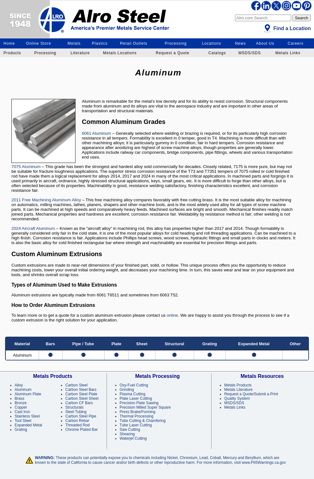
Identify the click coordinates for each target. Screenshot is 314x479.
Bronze (21, 403)
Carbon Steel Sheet (82, 398)
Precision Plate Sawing (139, 403)
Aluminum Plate (28, 394)
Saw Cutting (130, 429)
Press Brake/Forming (137, 412)
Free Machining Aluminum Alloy (51, 199)
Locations (211, 43)
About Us (265, 43)
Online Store (38, 43)
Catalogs (217, 53)
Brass (19, 398)
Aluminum (101, 133)
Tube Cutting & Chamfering (143, 420)
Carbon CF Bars (79, 403)
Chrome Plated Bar (81, 429)
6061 (86, 133)
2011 (16, 199)
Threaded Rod (77, 425)
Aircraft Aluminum (38, 228)
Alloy (19, 385)
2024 (16, 228)
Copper (21, 407)
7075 (16, 166)
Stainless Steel (27, 416)
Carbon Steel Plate (81, 394)
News (240, 43)
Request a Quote (172, 53)
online (172, 315)
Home (9, 43)
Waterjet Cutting (133, 438)
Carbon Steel (76, 385)
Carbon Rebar (77, 420)
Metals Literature (238, 389)
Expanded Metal (28, 425)
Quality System (237, 398)
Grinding (127, 389)
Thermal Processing (137, 416)
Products (12, 53)
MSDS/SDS (250, 53)
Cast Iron (22, 412)
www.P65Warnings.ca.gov (264, 462)
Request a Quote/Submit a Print (251, 394)
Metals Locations (120, 53)
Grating (21, 429)
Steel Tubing (76, 412)
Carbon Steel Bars (80, 389)
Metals (74, 43)
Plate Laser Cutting (136, 398)
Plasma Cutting (132, 394)
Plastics (100, 43)
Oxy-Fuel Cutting (134, 385)
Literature (80, 53)
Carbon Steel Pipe (80, 416)
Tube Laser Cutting (136, 425)
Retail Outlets (133, 43)
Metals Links (287, 53)
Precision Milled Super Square (145, 407)
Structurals (74, 407)
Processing (175, 43)
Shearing (127, 434)
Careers (296, 43)
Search (301, 18)
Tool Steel (23, 420)
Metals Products (238, 385)
